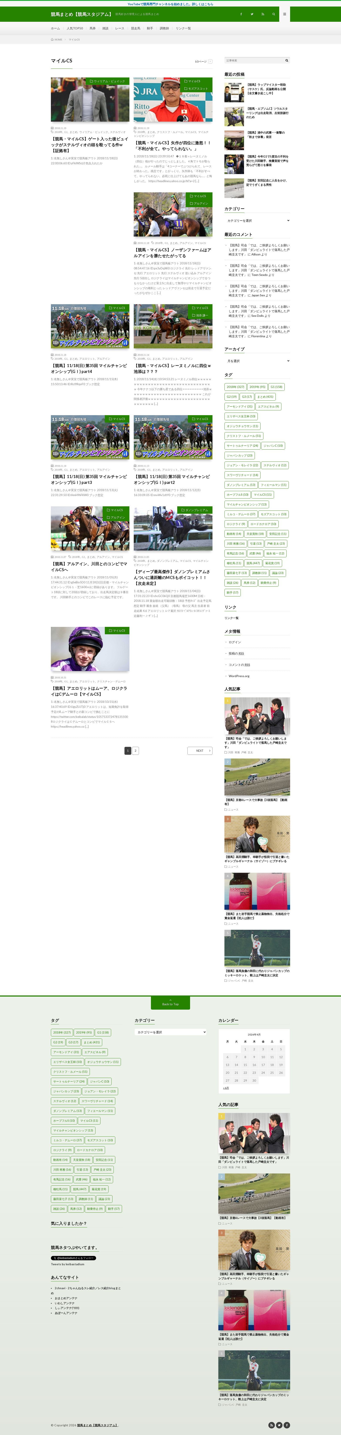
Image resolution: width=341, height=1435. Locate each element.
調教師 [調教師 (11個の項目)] (259, 573)
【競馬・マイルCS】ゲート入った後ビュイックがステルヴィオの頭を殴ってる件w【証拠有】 (89, 144)
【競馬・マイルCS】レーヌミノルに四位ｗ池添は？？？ (172, 368)
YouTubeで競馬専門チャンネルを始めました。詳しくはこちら (170, 4)
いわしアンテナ (65, 1303)
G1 (66, 132)
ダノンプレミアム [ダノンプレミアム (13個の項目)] (241, 485)
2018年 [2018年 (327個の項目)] (235, 387)
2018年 (58, 132)
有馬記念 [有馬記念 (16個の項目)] (235, 553)
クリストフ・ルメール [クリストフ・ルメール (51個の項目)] (244, 436)
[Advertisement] (90, 232)
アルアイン (201, 203)
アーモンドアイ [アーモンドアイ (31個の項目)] (239, 406)
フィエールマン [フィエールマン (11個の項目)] (273, 485)
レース (119, 28)
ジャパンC (234, 980)
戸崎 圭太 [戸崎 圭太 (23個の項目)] (276, 543)
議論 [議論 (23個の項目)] (278, 573)
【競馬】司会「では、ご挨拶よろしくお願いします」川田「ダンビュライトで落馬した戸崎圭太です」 (259, 249)
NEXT (200, 750)
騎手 (150, 28)
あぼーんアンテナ (66, 1313)
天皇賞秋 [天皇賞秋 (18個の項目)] (255, 533)
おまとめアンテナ (66, 1298)
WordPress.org (239, 676)
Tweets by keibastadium (67, 1264)
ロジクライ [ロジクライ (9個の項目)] (236, 524)
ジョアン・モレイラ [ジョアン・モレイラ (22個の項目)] (242, 465)
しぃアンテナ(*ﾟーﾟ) (67, 1308)
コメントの (239, 664)
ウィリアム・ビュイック (109, 81)
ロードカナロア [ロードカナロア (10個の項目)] (263, 524)
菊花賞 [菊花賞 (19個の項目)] (272, 563)
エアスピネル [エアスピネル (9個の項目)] (268, 406)
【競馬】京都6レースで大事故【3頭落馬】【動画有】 (252, 1218)
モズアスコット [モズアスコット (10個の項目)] (273, 514)
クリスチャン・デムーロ (111, 681)
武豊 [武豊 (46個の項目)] (255, 553)
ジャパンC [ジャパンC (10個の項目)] (273, 445)
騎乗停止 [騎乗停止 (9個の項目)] (268, 582)
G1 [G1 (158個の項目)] (276, 387)
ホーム (55, 28)
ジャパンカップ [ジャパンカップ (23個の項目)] (239, 455)
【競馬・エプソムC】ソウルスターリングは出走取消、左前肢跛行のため (267, 113)
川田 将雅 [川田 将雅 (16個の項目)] (236, 543)
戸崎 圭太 (247, 752)
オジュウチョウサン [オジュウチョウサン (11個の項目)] (242, 426)
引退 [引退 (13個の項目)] (256, 543)
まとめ (73, 132)
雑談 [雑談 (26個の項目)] (232, 582)
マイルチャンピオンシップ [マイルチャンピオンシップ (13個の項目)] (247, 504)
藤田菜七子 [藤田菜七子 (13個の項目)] (237, 573)
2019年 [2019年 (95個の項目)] (257, 387)
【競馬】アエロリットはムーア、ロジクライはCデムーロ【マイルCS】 (89, 691)
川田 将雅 (234, 752)
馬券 (93, 28)
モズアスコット (198, 88)
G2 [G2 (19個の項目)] (232, 396)
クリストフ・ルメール (170, 132)
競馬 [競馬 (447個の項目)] (253, 563)
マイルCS (194, 81)
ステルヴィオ (118, 132)
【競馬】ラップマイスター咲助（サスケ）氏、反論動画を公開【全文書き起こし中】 (266, 89)
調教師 (164, 28)
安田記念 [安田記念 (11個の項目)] (277, 533)
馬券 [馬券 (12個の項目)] (249, 582)
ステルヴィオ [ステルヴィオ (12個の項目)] (275, 465)
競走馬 (135, 28)
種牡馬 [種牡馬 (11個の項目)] (234, 563)
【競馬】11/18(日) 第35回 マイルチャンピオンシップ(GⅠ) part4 (89, 368)
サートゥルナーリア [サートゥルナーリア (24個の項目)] (242, 445)
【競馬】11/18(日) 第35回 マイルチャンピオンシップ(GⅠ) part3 (89, 479)
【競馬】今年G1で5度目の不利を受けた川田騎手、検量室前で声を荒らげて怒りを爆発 (267, 161)
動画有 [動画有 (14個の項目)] (234, 533)
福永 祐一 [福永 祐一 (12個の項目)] (275, 553)
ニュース (233, 809)
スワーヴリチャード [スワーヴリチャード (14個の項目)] (242, 475)
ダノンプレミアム (197, 510)
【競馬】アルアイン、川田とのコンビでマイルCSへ (89, 566)
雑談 (105, 28)
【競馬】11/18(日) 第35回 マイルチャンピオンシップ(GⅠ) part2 (172, 479)
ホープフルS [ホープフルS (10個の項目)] (237, 494)
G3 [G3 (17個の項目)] (247, 396)
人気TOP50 (75, 28)
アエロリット (87, 358)
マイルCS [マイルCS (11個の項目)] (263, 494)
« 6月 (226, 1087)
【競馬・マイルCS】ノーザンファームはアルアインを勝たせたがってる (172, 252)
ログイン (235, 642)
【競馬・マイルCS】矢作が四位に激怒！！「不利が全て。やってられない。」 (172, 145)
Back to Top (170, 1004)
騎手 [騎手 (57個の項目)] (232, 592)
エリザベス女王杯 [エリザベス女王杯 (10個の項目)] (241, 416)
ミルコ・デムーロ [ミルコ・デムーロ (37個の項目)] (241, 514)
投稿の (236, 653)
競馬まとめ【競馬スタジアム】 (97, 1425)
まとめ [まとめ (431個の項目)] (265, 396)
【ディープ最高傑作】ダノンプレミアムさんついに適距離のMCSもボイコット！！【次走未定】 (172, 577)
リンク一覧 (183, 28)
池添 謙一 (202, 315)
